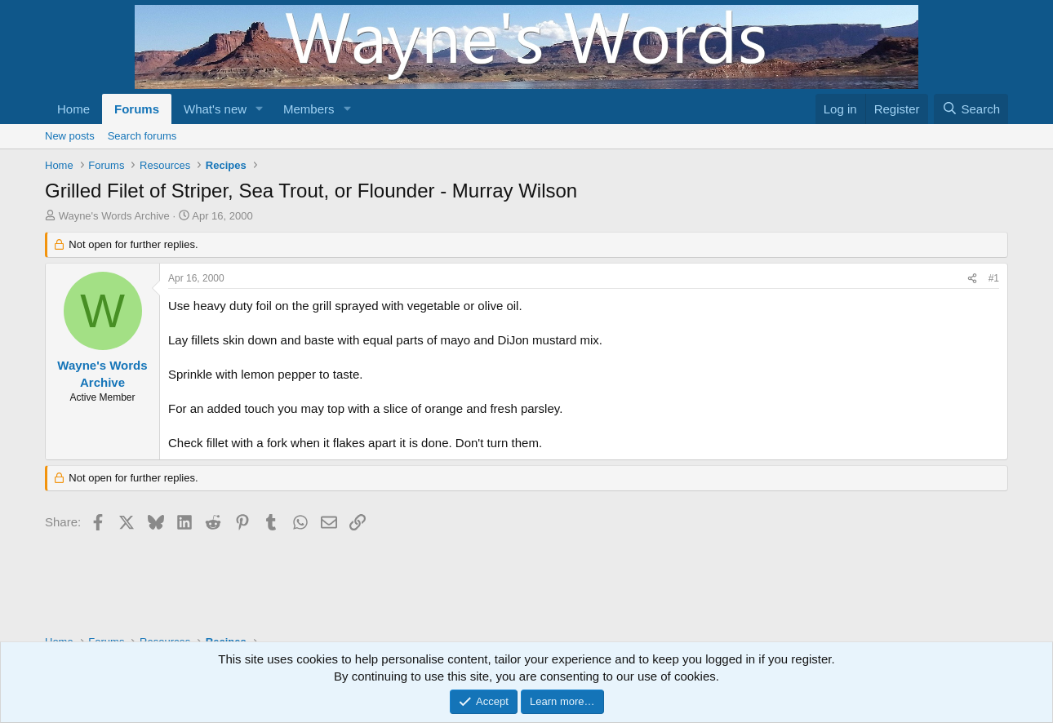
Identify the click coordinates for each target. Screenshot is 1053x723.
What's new (215, 109)
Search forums (142, 136)
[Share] (972, 278)
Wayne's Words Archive (114, 216)
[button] (259, 109)
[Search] (971, 109)
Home (73, 109)
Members (309, 109)
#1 (994, 278)
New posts (70, 136)
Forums (136, 109)
